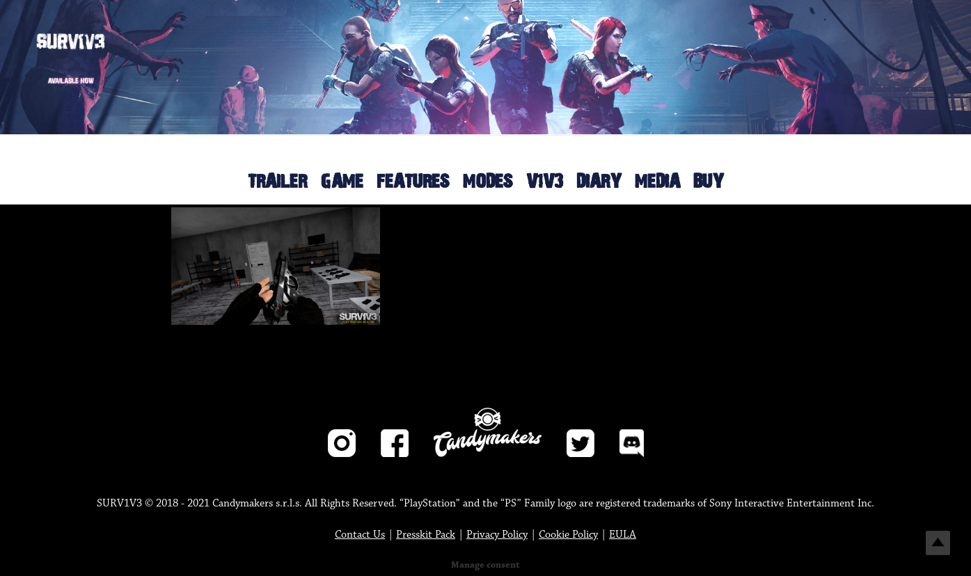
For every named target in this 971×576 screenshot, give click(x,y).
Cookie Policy (568, 534)
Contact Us (360, 534)
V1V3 (544, 182)
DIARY (599, 182)
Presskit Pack (425, 534)
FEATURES (413, 182)
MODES (488, 182)
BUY (708, 182)
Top (938, 543)
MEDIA (657, 182)
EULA (622, 534)
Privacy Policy (497, 534)
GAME (341, 182)
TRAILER (277, 182)
